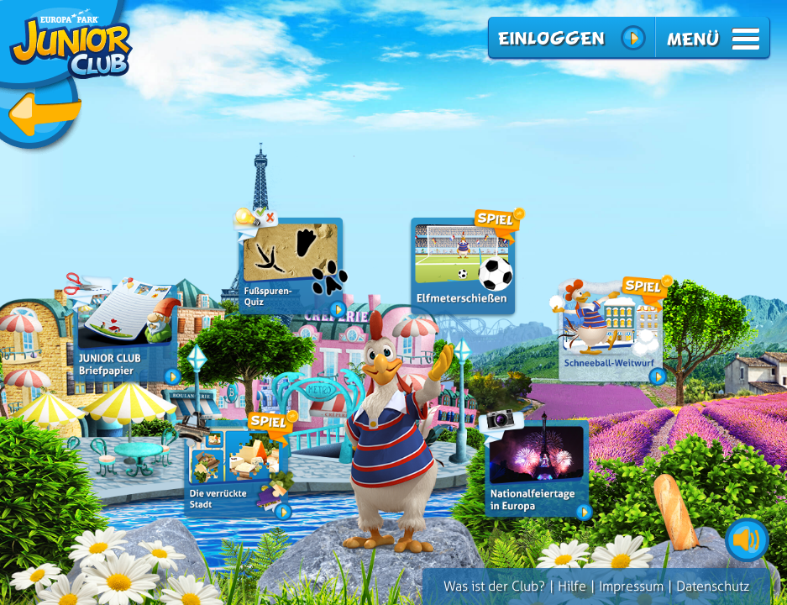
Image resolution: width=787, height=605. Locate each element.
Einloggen (550, 38)
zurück (67, 77)
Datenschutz (712, 586)
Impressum (631, 586)
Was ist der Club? (494, 586)
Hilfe (572, 586)
